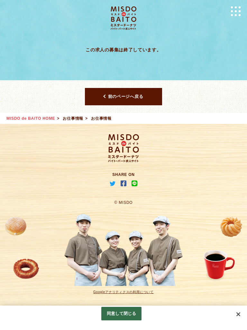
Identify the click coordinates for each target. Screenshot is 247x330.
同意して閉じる (121, 313)
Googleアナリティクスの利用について (123, 292)
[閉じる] (238, 314)
